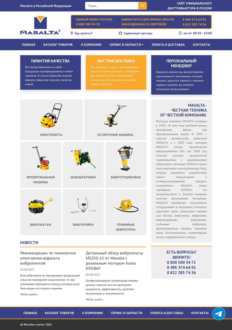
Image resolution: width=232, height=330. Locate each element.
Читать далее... (29, 294)
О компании (91, 45)
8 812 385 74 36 (194, 24)
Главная (28, 45)
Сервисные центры (135, 33)
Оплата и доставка (168, 45)
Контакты (201, 45)
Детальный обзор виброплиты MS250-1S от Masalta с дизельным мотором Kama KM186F (114, 260)
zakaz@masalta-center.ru (143, 24)
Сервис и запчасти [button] (125, 45)
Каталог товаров (58, 45)
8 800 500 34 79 (88, 24)
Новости (29, 242)
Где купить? (82, 33)
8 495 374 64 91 (194, 19)
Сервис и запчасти (126, 313)
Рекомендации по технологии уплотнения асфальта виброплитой (48, 258)
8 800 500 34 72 (181, 262)
